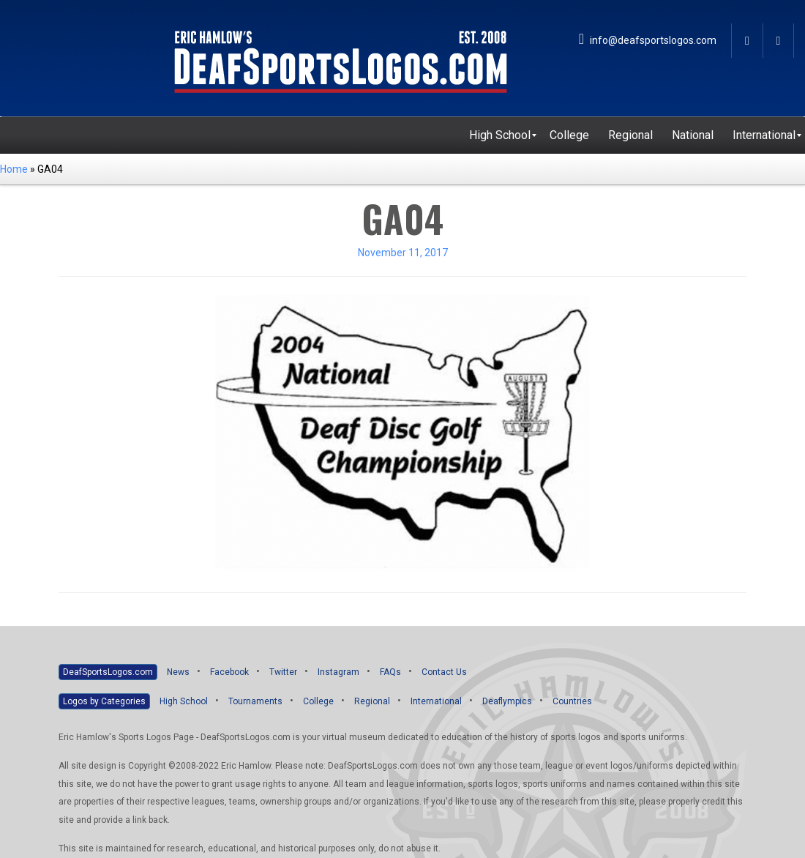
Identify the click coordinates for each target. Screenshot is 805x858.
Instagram (338, 672)
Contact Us (444, 672)
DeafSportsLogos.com (108, 672)
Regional (372, 701)
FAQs (390, 672)
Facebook (229, 672)
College (318, 701)
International (436, 701)
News (178, 672)
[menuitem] (500, 135)
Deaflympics (507, 701)
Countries (572, 701)
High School (184, 701)
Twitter (283, 672)
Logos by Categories (104, 701)
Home (14, 169)
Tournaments (255, 701)
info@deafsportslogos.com (647, 40)
